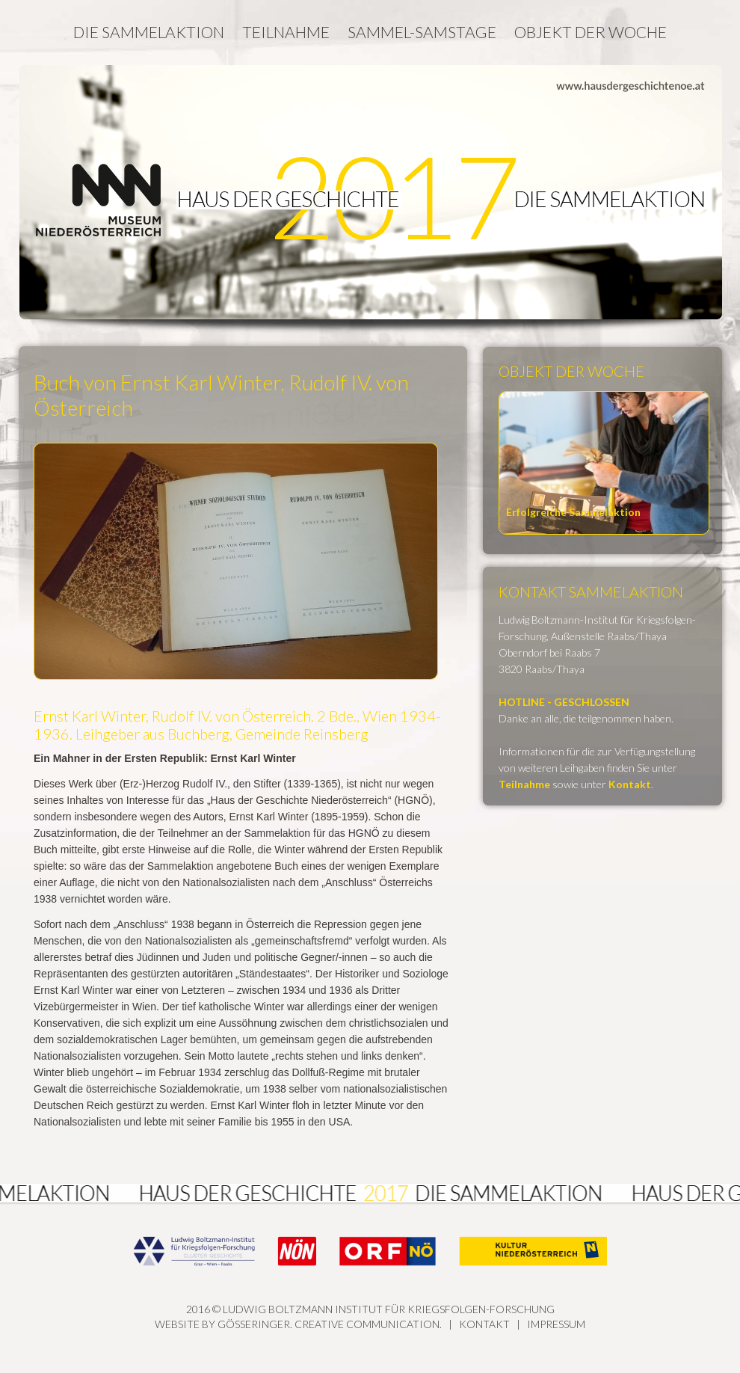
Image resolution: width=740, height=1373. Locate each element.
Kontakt (484, 1324)
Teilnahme (286, 31)
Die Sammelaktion (148, 31)
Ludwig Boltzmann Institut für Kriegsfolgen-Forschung (389, 1309)
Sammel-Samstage (422, 31)
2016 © (370, 1272)
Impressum (556, 1324)
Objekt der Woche (590, 31)
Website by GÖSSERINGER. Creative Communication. (298, 1324)
